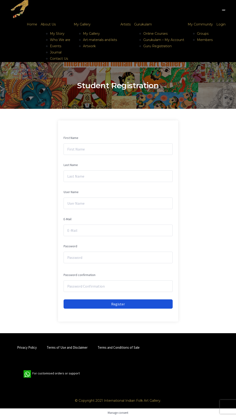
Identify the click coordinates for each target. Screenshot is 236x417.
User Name (71, 192)
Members (205, 40)
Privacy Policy (27, 347)
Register (118, 304)
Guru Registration (157, 46)
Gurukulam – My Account (163, 40)
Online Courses (155, 33)
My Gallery (82, 24)
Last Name (71, 165)
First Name (71, 138)
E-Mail (67, 219)
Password (70, 246)
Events (55, 46)
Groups (202, 33)
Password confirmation (79, 275)
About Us (48, 24)
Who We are (60, 40)
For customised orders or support (52, 374)
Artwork (89, 46)
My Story (57, 33)
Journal (55, 52)
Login (221, 24)
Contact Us (59, 58)
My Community (200, 24)
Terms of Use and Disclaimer (67, 347)
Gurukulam (143, 24)
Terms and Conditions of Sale (119, 347)
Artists (125, 24)
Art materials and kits (100, 40)
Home (32, 24)
